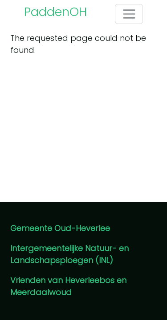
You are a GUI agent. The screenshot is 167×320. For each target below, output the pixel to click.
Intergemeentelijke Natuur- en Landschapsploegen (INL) (69, 254)
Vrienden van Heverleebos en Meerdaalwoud (68, 286)
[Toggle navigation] (129, 14)
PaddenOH (55, 11)
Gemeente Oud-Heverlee (60, 228)
